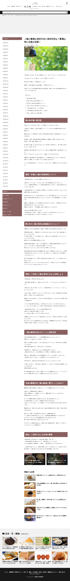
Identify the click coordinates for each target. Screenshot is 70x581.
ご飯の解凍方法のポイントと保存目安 (34, 108)
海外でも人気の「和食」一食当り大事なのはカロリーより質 (59, 547)
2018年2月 (5, 148)
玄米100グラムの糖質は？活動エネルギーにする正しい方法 (52, 508)
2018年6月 (5, 135)
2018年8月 (5, 128)
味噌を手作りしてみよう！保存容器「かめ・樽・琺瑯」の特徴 (43, 562)
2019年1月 (5, 112)
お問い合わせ (59, 6)
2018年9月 (5, 125)
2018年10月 (5, 122)
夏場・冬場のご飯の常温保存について (34, 101)
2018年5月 (5, 138)
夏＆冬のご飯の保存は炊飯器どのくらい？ (35, 103)
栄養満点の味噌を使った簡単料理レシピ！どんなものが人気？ (10, 562)
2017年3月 (5, 183)
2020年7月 (5, 58)
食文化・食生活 (41, 6)
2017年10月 (5, 160)
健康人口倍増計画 (39, 576)
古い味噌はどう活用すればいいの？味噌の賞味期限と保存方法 (26, 547)
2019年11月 (5, 84)
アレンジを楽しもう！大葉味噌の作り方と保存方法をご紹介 (10, 547)
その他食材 (34, 6)
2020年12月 (5, 42)
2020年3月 (5, 71)
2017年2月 (5, 186)
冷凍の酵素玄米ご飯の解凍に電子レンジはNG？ (36, 110)
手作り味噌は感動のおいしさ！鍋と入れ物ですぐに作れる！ (59, 562)
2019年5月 (5, 100)
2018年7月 (5, 132)
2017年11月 (5, 157)
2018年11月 (5, 119)
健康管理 (13, 6)
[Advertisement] (35, 25)
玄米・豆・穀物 (27, 6)
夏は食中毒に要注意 (30, 98)
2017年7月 (5, 170)
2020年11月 (5, 45)
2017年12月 (5, 154)
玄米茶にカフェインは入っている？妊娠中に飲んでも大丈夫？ (52, 492)
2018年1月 (5, 151)
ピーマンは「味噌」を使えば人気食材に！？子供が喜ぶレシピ (43, 547)
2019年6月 (5, 97)
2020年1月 (5, 77)
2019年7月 (5, 93)
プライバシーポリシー (34, 8)
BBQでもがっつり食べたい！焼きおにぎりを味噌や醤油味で (52, 516)
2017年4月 (5, 179)
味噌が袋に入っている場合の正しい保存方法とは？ (51, 475)
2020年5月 (5, 65)
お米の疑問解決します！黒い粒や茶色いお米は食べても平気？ (52, 484)
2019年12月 (5, 81)
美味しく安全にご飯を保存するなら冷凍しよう (36, 106)
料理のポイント (19, 6)
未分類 (5, 208)
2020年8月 (5, 55)
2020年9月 (5, 52)
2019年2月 (5, 109)
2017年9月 (5, 164)
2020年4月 (5, 68)
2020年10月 (5, 49)
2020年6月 (5, 61)
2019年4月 (5, 103)
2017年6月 (5, 173)
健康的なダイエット (50, 6)
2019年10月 (5, 87)
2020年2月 (5, 74)
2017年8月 (5, 167)
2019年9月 (5, 90)
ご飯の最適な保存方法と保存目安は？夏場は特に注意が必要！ (26, 15)
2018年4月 (5, 141)
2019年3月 (5, 106)
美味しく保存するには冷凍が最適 (33, 113)
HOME (8, 6)
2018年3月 (5, 144)
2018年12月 (5, 116)
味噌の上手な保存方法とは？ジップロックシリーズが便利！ (26, 562)
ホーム (6, 572)
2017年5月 (5, 176)
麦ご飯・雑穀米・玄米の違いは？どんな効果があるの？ (51, 500)
